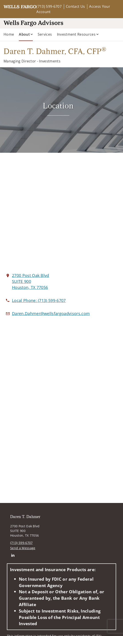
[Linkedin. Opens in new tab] (12, 555)
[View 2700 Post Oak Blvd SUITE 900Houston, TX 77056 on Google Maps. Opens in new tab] (30, 281)
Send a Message (22, 548)
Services (45, 34)
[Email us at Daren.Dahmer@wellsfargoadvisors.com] (51, 313)
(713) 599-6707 (48, 6)
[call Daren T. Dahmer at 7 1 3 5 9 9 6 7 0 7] (39, 300)
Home (9, 34)
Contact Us (75, 6)
